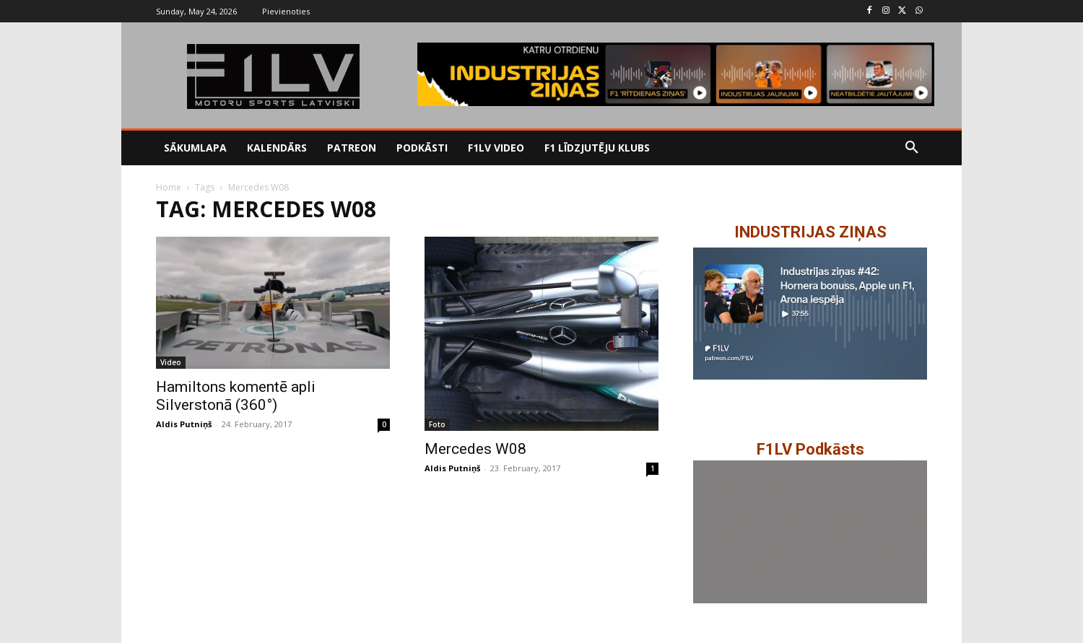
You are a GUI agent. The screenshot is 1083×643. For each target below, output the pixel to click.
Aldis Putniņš (184, 424)
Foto (437, 424)
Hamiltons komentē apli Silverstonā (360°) (236, 396)
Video (170, 362)
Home (168, 187)
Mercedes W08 (475, 449)
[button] (912, 148)
